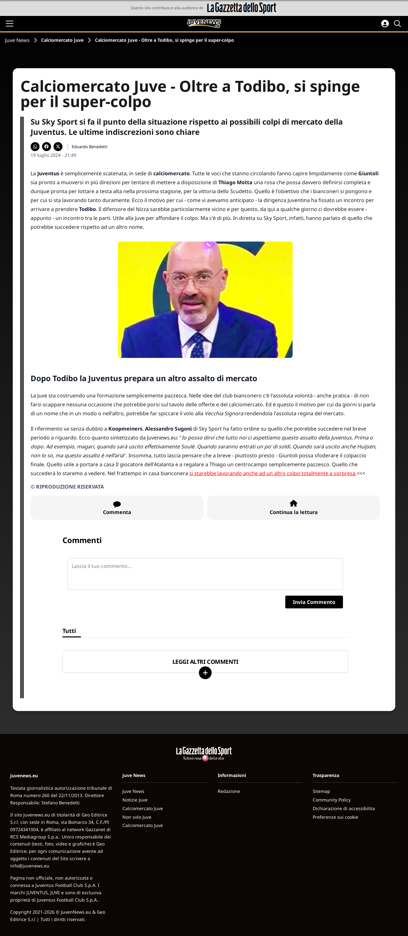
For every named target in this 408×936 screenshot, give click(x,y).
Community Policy (332, 800)
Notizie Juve (135, 800)
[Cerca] (398, 23)
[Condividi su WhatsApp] (35, 146)
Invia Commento (314, 602)
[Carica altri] (205, 672)
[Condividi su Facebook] (46, 146)
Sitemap (321, 791)
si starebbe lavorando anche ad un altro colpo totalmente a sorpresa (272, 473)
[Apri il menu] (9, 23)
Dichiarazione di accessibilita (344, 808)
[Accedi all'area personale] (385, 23)
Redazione (229, 791)
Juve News (17, 40)
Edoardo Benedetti (89, 146)
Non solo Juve (136, 817)
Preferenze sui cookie (335, 817)
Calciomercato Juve (62, 40)
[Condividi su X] (58, 146)
